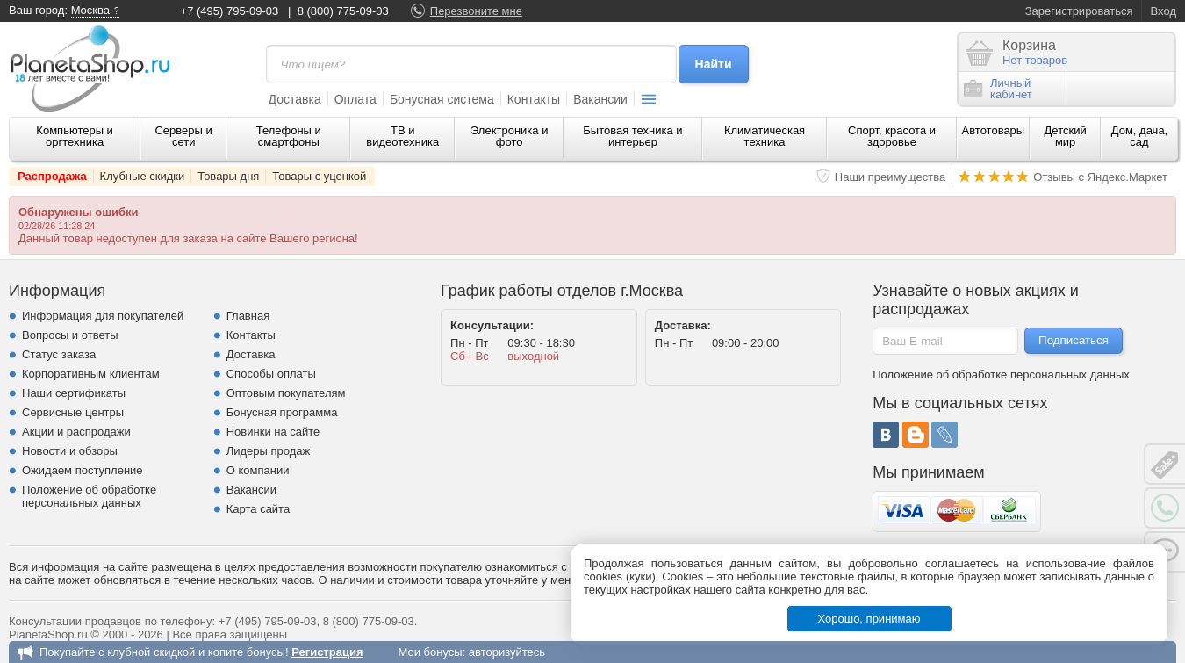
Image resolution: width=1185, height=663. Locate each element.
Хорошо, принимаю (869, 618)
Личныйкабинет (998, 88)
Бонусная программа (282, 412)
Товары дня (228, 176)
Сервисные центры (73, 412)
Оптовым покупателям (286, 393)
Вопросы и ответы (70, 335)
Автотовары (993, 130)
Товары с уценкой (319, 176)
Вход (1163, 11)
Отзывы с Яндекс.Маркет (1100, 177)
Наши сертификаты (74, 393)
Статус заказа (59, 354)
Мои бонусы (430, 652)
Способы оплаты (271, 373)
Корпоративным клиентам (91, 373)
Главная (247, 315)
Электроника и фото (509, 136)
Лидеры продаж (268, 451)
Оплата (355, 99)
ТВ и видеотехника (402, 136)
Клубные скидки (142, 176)
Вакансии (600, 99)
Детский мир (1066, 136)
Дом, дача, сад (1139, 136)
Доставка (295, 99)
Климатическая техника (764, 136)
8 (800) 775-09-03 (343, 11)
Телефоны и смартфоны (288, 136)
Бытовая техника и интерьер (632, 136)
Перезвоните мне (476, 11)
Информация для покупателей (102, 315)
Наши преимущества (890, 177)
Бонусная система (442, 99)
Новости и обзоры (70, 451)
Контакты (533, 99)
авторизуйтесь (507, 652)
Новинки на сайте (273, 431)
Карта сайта (258, 508)
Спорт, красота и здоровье (892, 136)
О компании (258, 470)
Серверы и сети (183, 136)
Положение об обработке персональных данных (89, 496)
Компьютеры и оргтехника (74, 136)
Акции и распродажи (76, 431)
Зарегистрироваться (1079, 11)
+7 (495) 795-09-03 (230, 11)
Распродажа (52, 176)
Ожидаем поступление (82, 470)
